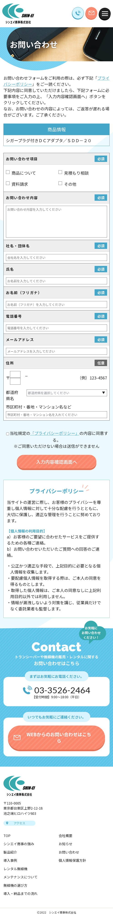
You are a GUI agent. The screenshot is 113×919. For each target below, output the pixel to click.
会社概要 (65, 835)
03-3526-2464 (62, 690)
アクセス (19, 823)
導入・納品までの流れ (20, 893)
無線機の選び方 (15, 885)
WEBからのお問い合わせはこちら (59, 737)
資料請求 (20, 184)
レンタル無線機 (15, 868)
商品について (24, 173)
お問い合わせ (69, 852)
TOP (6, 835)
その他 (70, 184)
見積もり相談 (76, 173)
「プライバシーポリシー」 (54, 433)
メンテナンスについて (20, 876)
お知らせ (65, 843)
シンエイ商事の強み (18, 843)
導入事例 (10, 860)
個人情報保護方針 (72, 860)
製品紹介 (10, 852)
